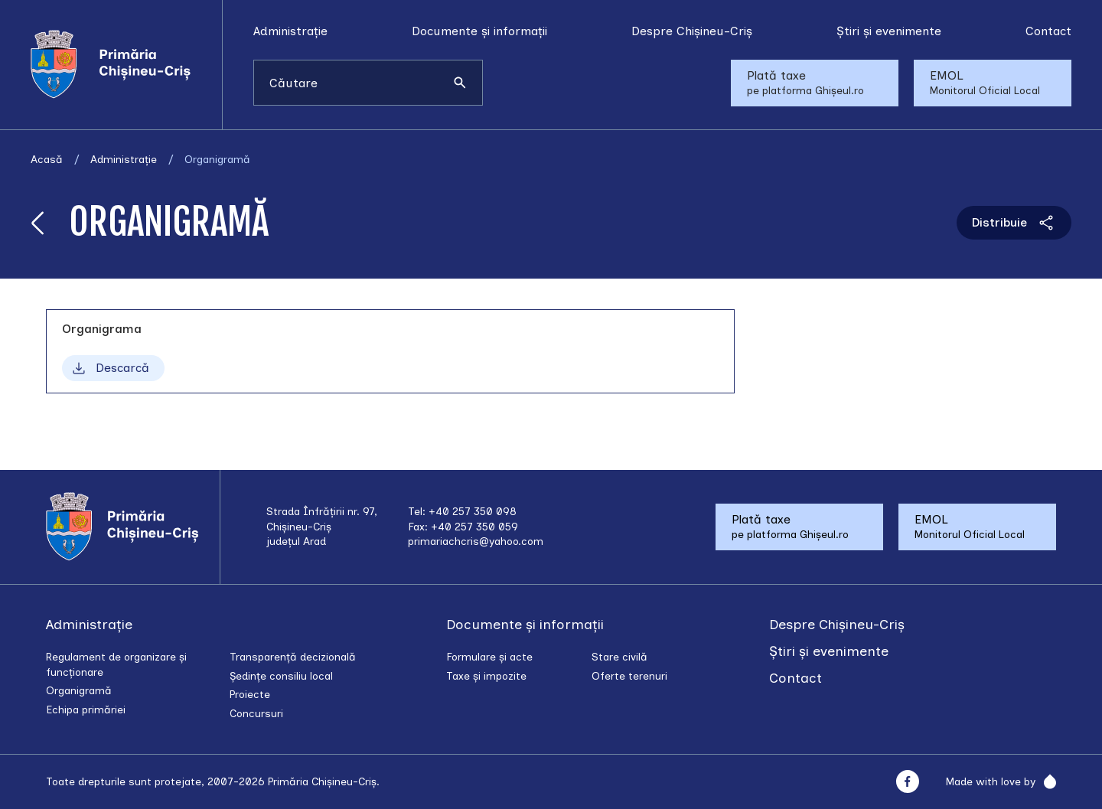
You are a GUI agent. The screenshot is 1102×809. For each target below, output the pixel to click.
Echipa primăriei (86, 709)
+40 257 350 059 (474, 526)
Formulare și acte (489, 657)
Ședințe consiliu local (281, 676)
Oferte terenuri (629, 676)
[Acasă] (126, 64)
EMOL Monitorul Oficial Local (985, 82)
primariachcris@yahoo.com (475, 541)
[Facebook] (907, 782)
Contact (1048, 31)
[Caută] (460, 82)
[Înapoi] (38, 222)
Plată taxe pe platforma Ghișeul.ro (805, 82)
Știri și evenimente (888, 31)
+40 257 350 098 (473, 511)
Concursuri (256, 713)
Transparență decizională (293, 657)
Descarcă (109, 368)
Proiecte (250, 694)
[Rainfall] (1045, 781)
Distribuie (1014, 223)
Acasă (47, 159)
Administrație (290, 31)
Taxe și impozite (486, 676)
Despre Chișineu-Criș (691, 31)
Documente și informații (479, 31)
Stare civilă (619, 657)
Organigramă (79, 690)
